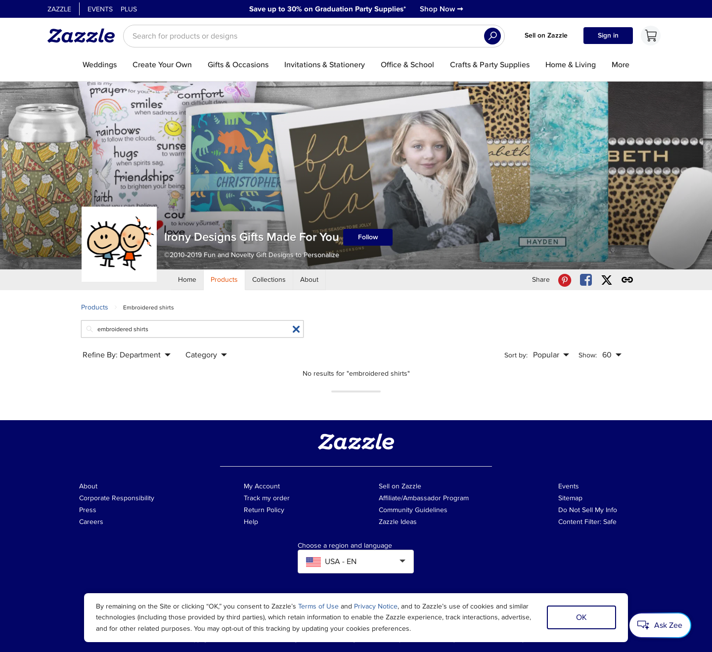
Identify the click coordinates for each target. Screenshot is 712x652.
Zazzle (59, 9)
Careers (91, 522)
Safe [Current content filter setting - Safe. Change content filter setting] (610, 522)
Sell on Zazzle (546, 35)
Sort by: (516, 355)
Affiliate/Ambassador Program (424, 498)
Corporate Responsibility (116, 498)
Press (87, 510)
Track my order (267, 498)
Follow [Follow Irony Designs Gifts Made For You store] (368, 237)
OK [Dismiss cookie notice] (581, 617)
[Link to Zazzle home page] (84, 35)
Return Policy (264, 510)
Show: (587, 355)
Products (94, 307)
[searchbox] (314, 36)
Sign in (608, 35)
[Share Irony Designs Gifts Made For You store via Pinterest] (565, 280)
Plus (129, 9)
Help (251, 522)
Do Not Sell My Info (587, 510)
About (88, 486)
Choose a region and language (345, 546)
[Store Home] (187, 279)
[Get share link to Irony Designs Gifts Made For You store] (627, 280)
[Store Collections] (269, 279)
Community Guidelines (413, 510)
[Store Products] (224, 279)
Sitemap (570, 498)
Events (100, 9)
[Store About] (309, 279)
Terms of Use (318, 606)
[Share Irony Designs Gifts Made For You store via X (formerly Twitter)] (606, 280)
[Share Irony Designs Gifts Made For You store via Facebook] (586, 280)
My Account (262, 486)
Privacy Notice (376, 606)
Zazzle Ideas (398, 522)
